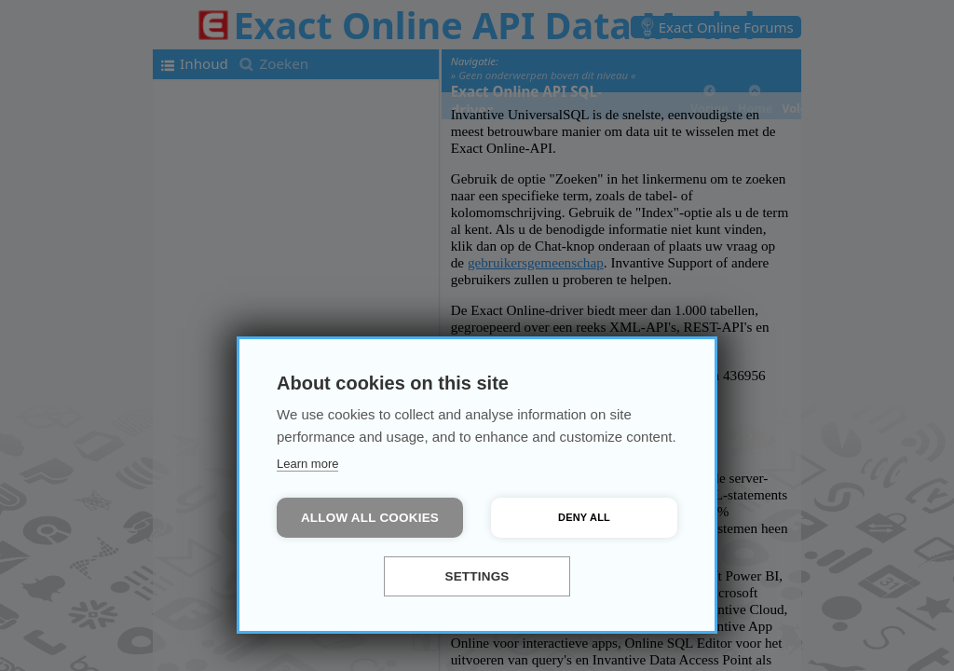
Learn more (307, 464)
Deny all (584, 517)
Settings (476, 576)
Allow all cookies (370, 518)
